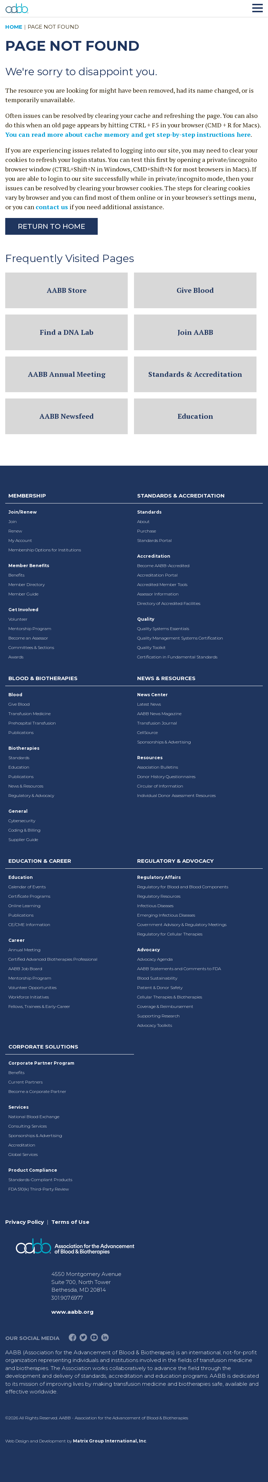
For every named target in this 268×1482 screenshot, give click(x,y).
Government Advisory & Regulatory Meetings (181, 924)
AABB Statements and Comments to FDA (179, 968)
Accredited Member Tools (162, 584)
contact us (52, 207)
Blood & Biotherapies (42, 678)
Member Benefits (28, 565)
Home (13, 26)
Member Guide (23, 594)
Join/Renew (22, 512)
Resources (150, 757)
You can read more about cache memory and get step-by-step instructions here (128, 134)
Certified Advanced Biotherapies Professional (52, 959)
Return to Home (51, 226)
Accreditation (153, 556)
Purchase (146, 531)
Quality (145, 619)
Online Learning (24, 905)
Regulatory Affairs (159, 877)
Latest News (149, 704)
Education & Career (39, 861)
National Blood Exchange (33, 1116)
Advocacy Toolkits (154, 1025)
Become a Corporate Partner (37, 1091)
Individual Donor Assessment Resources (176, 795)
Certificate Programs (29, 896)
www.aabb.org (72, 1311)
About (143, 521)
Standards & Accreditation (195, 374)
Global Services (23, 1154)
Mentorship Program (29, 628)
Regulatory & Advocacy (31, 795)
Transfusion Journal (157, 723)
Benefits (16, 575)
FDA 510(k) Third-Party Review (38, 1189)
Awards (15, 656)
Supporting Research (158, 1015)
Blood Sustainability (157, 978)
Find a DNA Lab (67, 332)
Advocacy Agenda (155, 959)
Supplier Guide (23, 839)
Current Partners (25, 1082)
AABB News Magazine (159, 713)
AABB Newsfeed (66, 416)
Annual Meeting (24, 949)
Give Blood (195, 290)
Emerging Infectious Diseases (166, 915)
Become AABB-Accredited (163, 565)
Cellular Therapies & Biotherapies (169, 997)
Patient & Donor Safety (160, 987)
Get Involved (23, 609)
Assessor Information (158, 594)
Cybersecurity (21, 820)
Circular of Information (160, 786)
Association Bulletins (157, 767)
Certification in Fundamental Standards (177, 656)
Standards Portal (154, 540)
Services (18, 1107)
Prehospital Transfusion (32, 723)
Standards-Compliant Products (40, 1179)
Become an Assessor (28, 638)
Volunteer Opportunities (32, 987)
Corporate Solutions (43, 1046)
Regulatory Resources (158, 896)
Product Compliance (32, 1170)
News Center (152, 694)
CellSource (147, 732)
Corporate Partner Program (41, 1063)
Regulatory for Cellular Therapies (169, 934)
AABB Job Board (25, 968)
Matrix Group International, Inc (109, 1441)
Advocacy (148, 949)
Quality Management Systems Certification (180, 638)
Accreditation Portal (157, 575)
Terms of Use (70, 1222)
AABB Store (67, 290)
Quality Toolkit (151, 647)
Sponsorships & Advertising (164, 741)
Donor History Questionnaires (166, 776)
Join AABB (195, 332)
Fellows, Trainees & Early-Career (39, 1006)
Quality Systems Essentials (163, 628)
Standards (149, 512)
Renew (15, 531)
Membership (27, 495)
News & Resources (25, 786)
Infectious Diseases (155, 905)
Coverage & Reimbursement (165, 1006)
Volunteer (18, 619)
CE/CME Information (29, 924)
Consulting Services (27, 1126)
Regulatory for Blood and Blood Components (182, 886)
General (18, 811)
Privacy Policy (24, 1222)
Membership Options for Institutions (44, 549)
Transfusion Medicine (29, 713)
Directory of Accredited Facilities (168, 603)
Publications (21, 732)
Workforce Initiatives (28, 997)
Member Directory (26, 584)
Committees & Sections (31, 647)
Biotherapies (23, 748)
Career (16, 940)
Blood (15, 694)
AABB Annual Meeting (66, 374)
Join (12, 521)
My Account (20, 540)
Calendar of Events (27, 886)
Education (195, 416)
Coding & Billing (24, 830)
